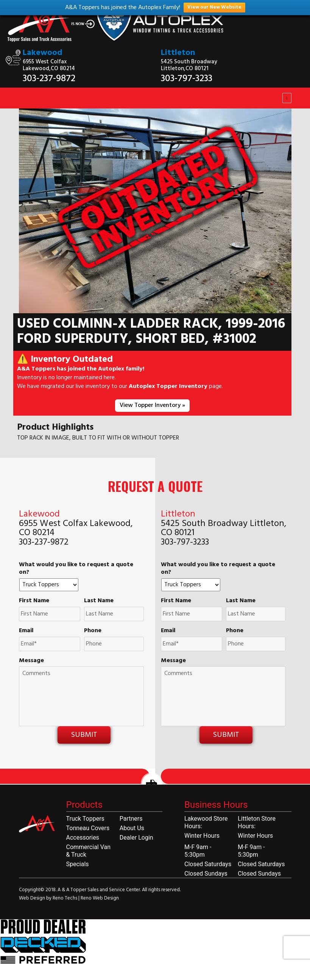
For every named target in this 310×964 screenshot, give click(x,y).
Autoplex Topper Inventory (168, 386)
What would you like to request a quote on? (76, 569)
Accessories (82, 837)
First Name (34, 601)
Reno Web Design (100, 898)
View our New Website (214, 7)
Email (26, 631)
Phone (92, 631)
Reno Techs (65, 898)
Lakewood (42, 53)
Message (31, 661)
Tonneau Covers (88, 828)
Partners (131, 818)
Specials (77, 864)
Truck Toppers (85, 818)
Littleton (178, 53)
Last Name (99, 601)
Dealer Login (136, 837)
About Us (132, 828)
